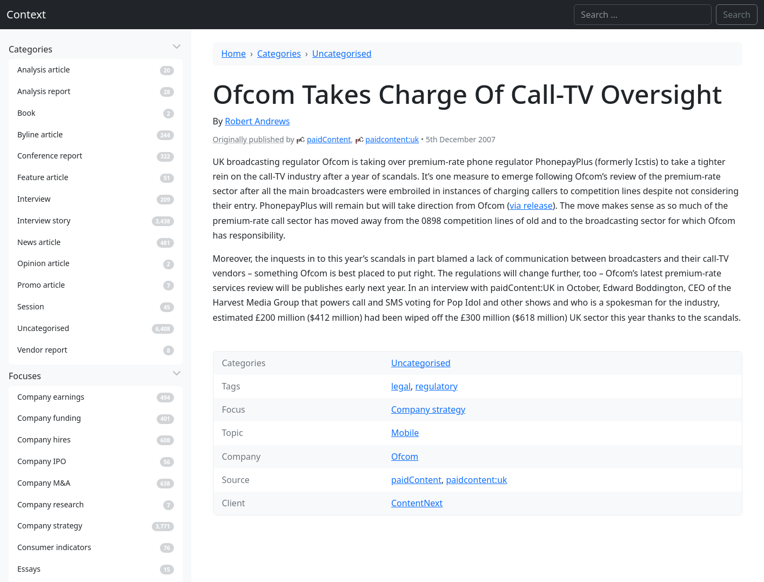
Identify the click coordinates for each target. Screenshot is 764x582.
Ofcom (404, 456)
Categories (279, 53)
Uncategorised (342, 53)
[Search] (643, 14)
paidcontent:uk (392, 139)
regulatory (436, 386)
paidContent (329, 139)
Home (234, 53)
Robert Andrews (257, 121)
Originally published (248, 139)
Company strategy (428, 409)
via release (531, 205)
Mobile (405, 433)
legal (401, 386)
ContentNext (417, 503)
